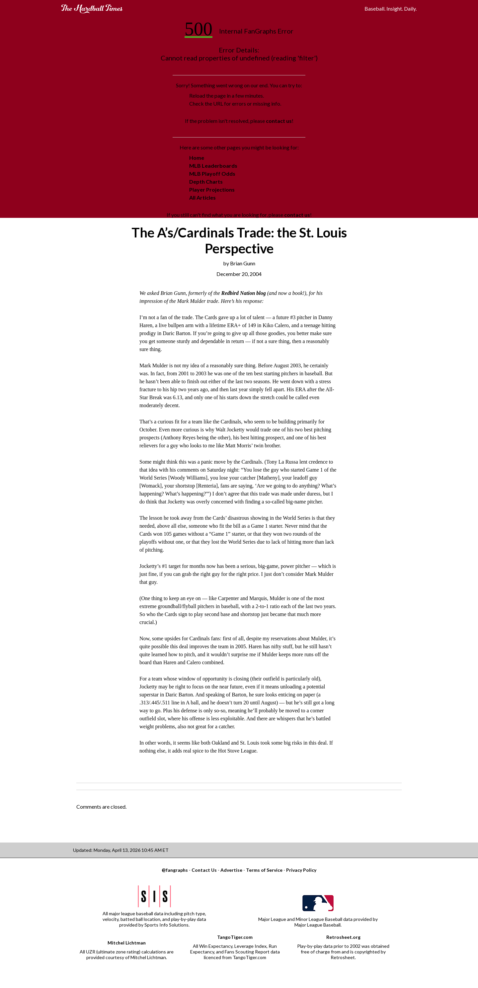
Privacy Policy (301, 870)
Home (196, 157)
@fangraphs (175, 870)
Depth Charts (206, 181)
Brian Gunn (242, 263)
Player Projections (212, 189)
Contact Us (204, 870)
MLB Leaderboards (213, 165)
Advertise (231, 870)
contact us (279, 121)
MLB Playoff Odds (212, 173)
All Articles (202, 197)
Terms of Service (264, 870)
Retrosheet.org (343, 937)
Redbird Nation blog (243, 293)
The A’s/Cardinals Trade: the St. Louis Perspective (239, 240)
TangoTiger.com (235, 937)
